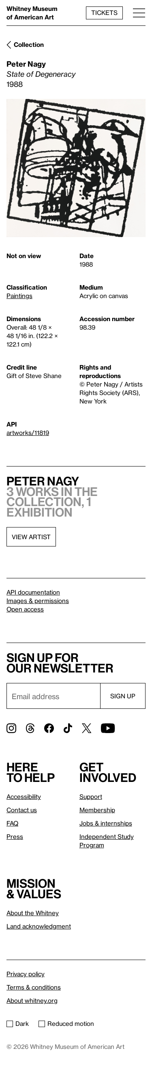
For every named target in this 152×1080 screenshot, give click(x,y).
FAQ (12, 823)
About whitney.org (32, 1000)
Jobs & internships (105, 823)
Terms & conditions (33, 987)
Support (90, 796)
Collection (29, 44)
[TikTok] (68, 728)
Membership (97, 809)
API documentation (33, 592)
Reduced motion (66, 1023)
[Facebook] (49, 728)
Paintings (19, 295)
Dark (17, 1023)
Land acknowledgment (38, 926)
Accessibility (23, 796)
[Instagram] (11, 728)
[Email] (53, 696)
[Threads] (30, 728)
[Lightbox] (76, 168)
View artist (31, 536)
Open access (25, 609)
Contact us (21, 809)
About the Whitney (32, 912)
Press (14, 836)
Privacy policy (25, 973)
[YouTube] (108, 728)
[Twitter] (86, 728)
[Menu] (139, 12)
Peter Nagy (26, 63)
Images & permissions (37, 600)
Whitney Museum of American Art (32, 13)
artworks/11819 (27, 432)
